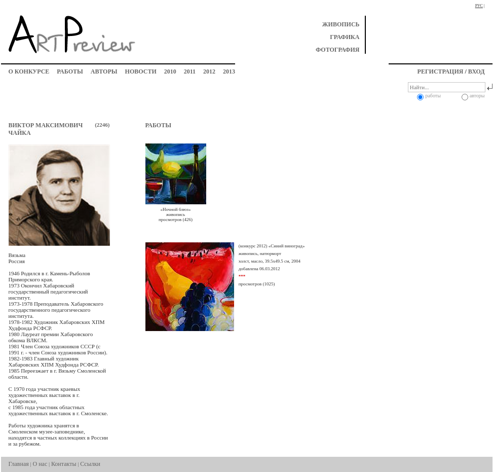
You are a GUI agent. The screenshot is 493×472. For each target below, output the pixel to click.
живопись (341, 24)
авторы (104, 71)
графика (344, 37)
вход (476, 71)
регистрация (441, 71)
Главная (19, 463)
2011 (190, 71)
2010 (170, 71)
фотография (338, 49)
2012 (209, 71)
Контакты (64, 463)
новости (141, 71)
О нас (40, 463)
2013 (229, 71)
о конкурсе (29, 71)
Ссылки (90, 463)
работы (70, 71)
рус (479, 6)
